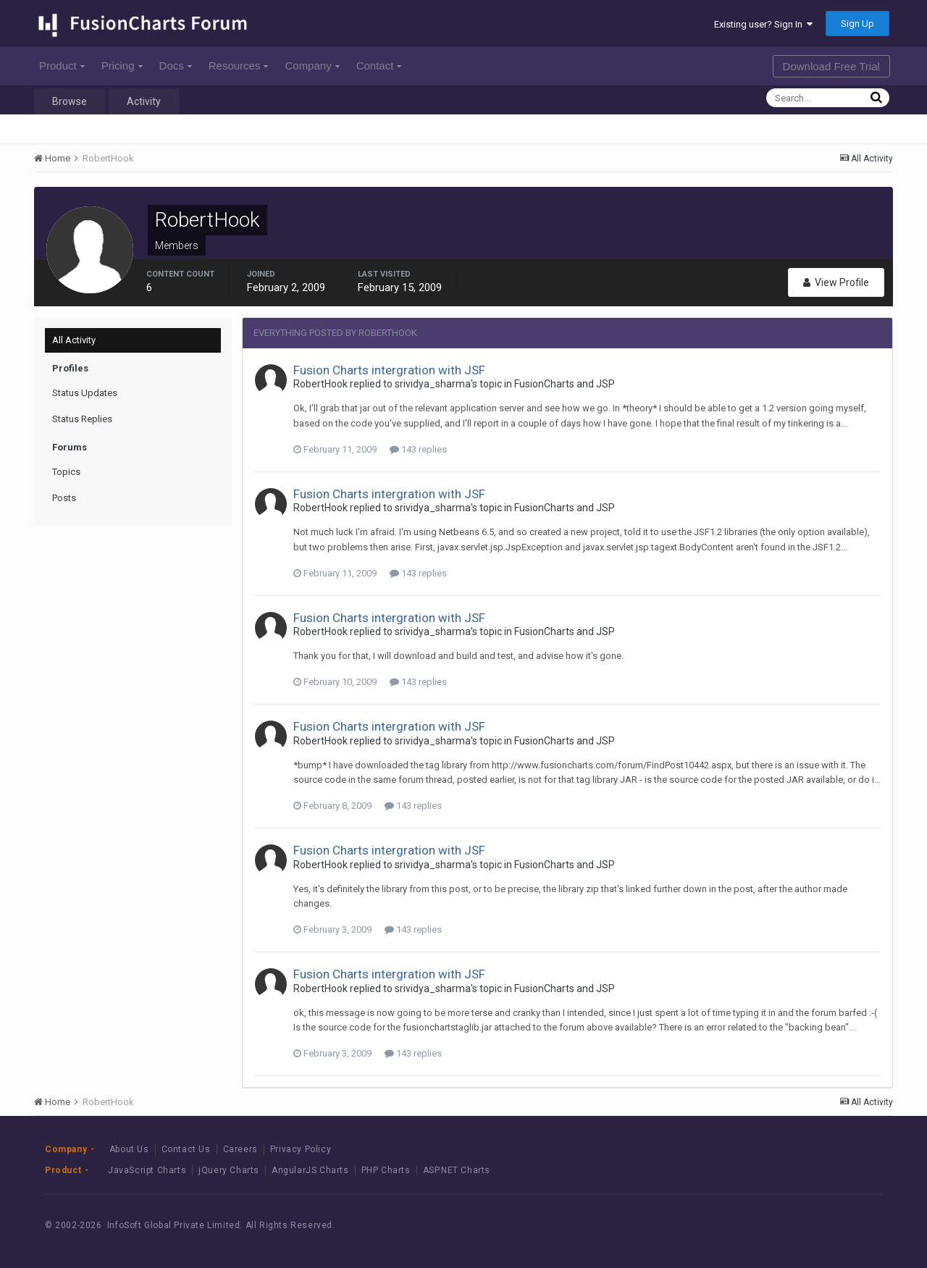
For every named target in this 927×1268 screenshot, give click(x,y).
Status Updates (84, 392)
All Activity (74, 340)
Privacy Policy (300, 1149)
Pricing (122, 65)
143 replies (418, 449)
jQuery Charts (228, 1170)
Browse (69, 101)
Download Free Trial (831, 66)
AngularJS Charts (310, 1170)
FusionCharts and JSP (564, 384)
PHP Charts (386, 1170)
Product (62, 65)
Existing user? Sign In (763, 24)
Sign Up (857, 23)
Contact (379, 65)
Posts (64, 497)
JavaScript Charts (147, 1170)
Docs (175, 65)
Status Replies (82, 418)
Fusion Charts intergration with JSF (389, 370)
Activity (144, 101)
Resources (239, 65)
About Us (129, 1149)
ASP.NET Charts (456, 1170)
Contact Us (186, 1149)
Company (312, 65)
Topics (66, 471)
